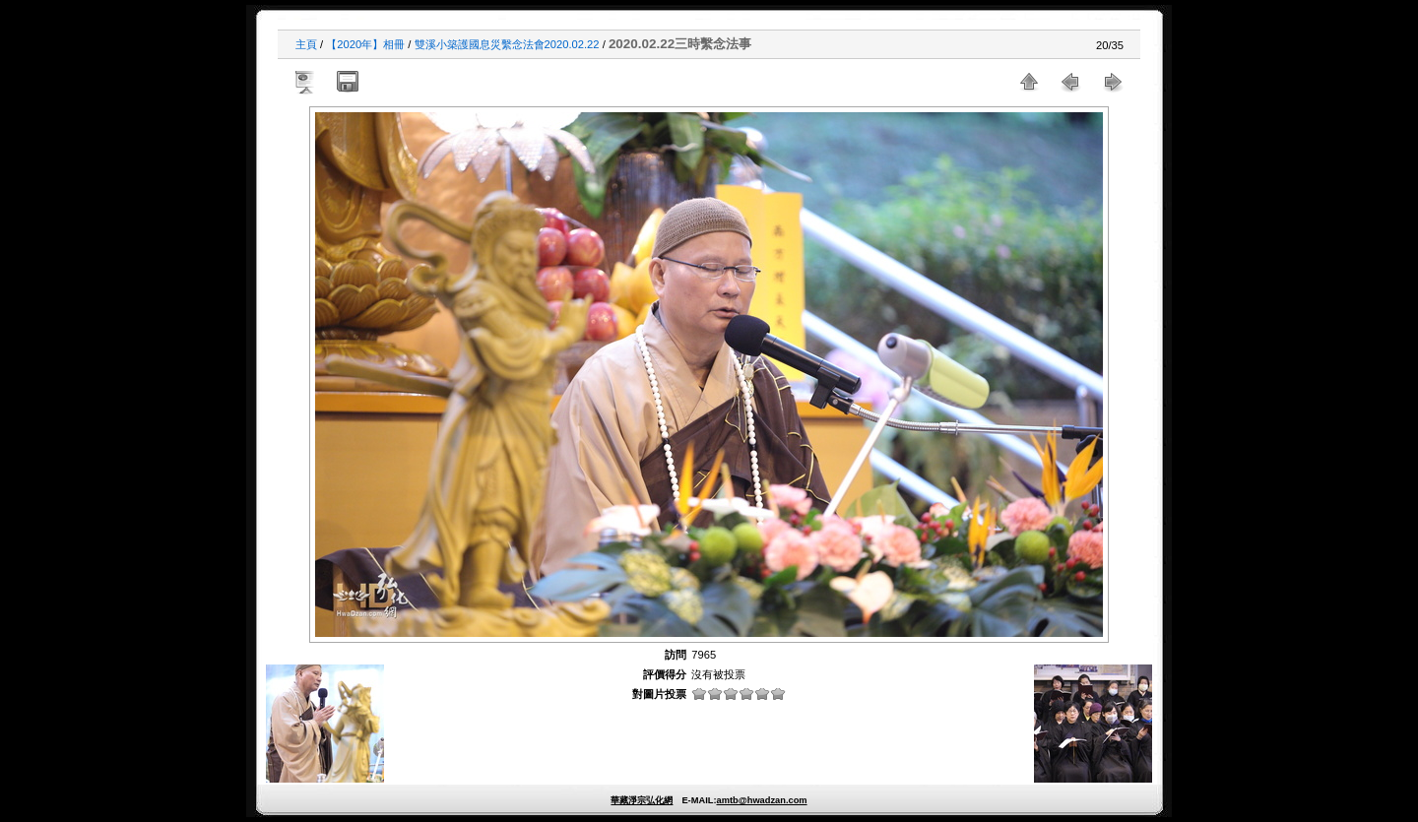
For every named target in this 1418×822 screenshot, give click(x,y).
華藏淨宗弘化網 (642, 800)
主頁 (306, 44)
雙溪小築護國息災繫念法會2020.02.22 (507, 44)
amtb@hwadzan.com (761, 800)
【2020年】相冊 (365, 44)
